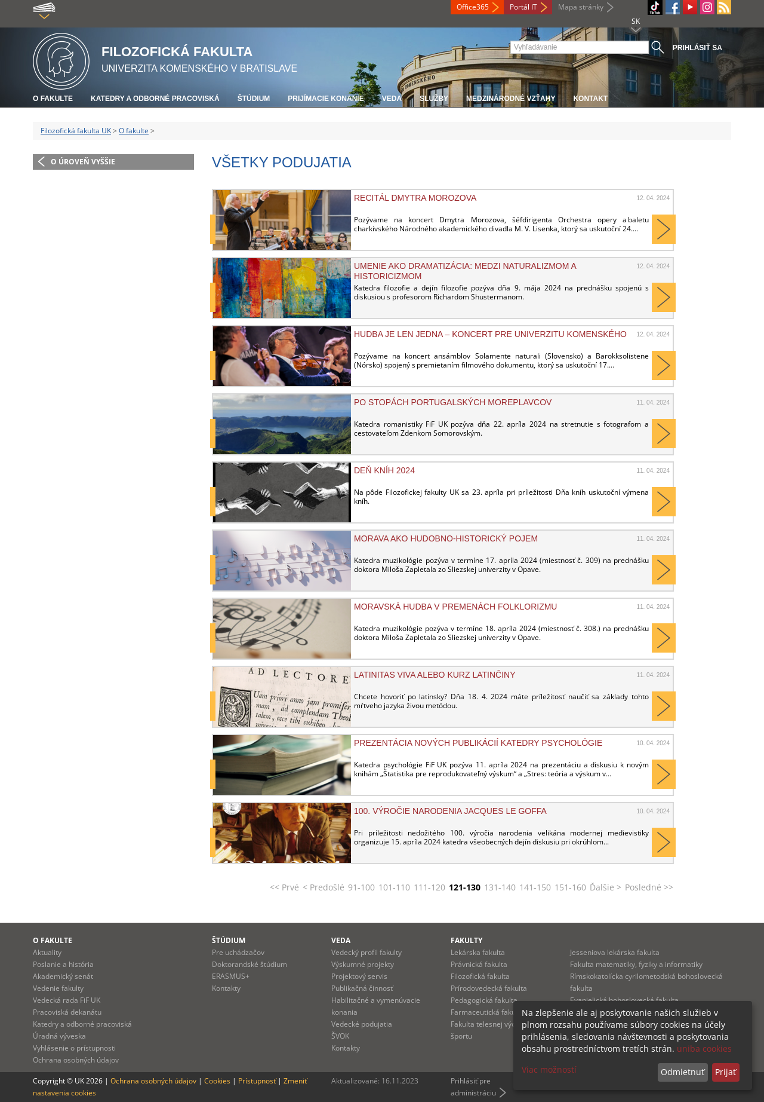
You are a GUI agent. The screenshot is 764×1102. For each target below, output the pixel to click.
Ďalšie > (605, 887)
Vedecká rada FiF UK (66, 1000)
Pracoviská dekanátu (67, 1012)
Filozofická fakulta (480, 976)
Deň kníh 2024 (384, 470)
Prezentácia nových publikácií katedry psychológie (478, 743)
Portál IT (523, 7)
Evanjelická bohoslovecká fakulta (624, 1000)
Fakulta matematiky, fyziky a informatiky (636, 964)
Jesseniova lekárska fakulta (615, 952)
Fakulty (466, 940)
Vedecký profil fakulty (366, 952)
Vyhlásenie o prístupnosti (74, 1048)
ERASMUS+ (230, 976)
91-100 (361, 887)
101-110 (394, 887)
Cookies (217, 1081)
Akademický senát (63, 976)
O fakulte (53, 98)
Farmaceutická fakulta (487, 1012)
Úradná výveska (59, 1036)
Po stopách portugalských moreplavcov (453, 402)
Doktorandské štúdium (249, 964)
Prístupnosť (257, 1081)
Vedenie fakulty (58, 988)
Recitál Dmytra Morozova (415, 198)
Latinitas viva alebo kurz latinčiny (434, 674)
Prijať (725, 1071)
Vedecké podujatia (361, 1024)
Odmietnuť (682, 1071)
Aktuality (47, 952)
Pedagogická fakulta (484, 1000)
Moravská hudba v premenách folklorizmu (455, 606)
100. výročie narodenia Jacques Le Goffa (450, 811)
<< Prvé (284, 887)
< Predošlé (323, 887)
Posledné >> (649, 887)
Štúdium (254, 98)
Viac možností (549, 1069)
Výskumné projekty (362, 964)
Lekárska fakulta (478, 952)
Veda (392, 98)
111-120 (429, 887)
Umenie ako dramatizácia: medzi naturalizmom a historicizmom (465, 270)
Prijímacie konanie (325, 98)
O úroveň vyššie (83, 162)
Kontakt (590, 98)
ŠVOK (340, 1036)
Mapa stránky (580, 7)
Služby (434, 98)
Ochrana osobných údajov (76, 1060)
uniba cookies (704, 1048)
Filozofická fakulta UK (76, 130)
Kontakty (226, 988)
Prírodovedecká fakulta (489, 988)
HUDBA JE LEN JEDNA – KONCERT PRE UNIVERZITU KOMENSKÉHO (490, 334)
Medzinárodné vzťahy (510, 98)
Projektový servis (359, 976)
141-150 (535, 887)
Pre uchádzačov (238, 952)
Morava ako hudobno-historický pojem (446, 538)
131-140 (500, 887)
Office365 (473, 7)
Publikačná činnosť (362, 988)
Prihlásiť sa (697, 48)
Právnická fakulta (479, 964)
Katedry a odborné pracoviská (155, 98)
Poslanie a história (63, 964)
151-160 (570, 887)
